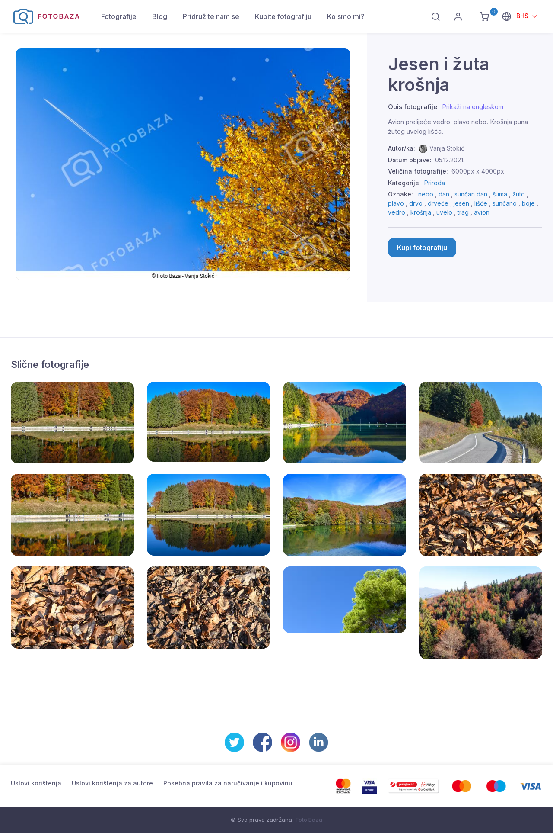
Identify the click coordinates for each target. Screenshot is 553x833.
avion (481, 212)
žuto (518, 194)
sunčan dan (470, 194)
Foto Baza (309, 819)
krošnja (420, 212)
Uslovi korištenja (36, 783)
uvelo (444, 212)
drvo (416, 203)
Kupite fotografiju (283, 16)
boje (528, 203)
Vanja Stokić (446, 148)
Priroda (434, 183)
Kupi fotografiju (422, 247)
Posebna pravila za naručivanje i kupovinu (227, 783)
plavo (396, 203)
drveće (438, 203)
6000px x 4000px (477, 171)
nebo (425, 194)
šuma (500, 194)
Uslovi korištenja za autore (112, 783)
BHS (523, 15)
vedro (396, 212)
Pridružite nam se (211, 16)
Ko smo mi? (346, 16)
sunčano (505, 203)
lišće (480, 203)
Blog (159, 16)
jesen (461, 203)
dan (444, 194)
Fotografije (119, 16)
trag (463, 212)
